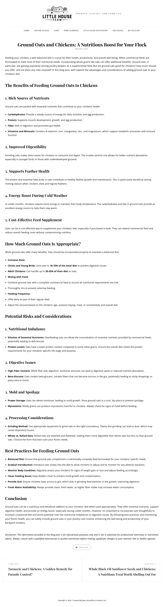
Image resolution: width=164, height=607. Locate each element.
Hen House (118, 30)
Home (26, 30)
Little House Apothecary (95, 30)
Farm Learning (71, 30)
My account (134, 30)
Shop (56, 30)
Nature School (41, 30)
